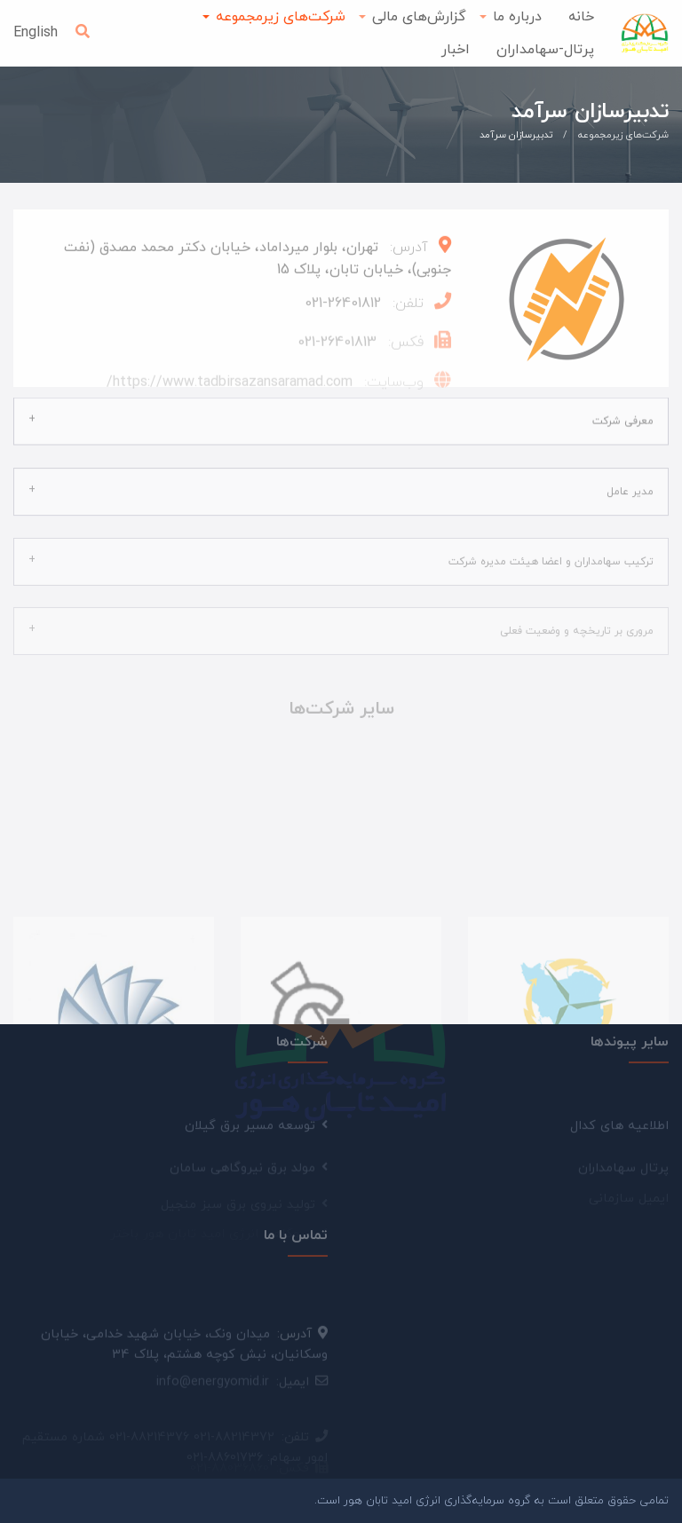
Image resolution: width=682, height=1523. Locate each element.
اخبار (455, 49)
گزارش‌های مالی (419, 17)
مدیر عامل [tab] (630, 482)
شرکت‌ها (302, 1035)
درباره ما (517, 17)
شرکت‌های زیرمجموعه (280, 17)
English (35, 33)
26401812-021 (343, 309)
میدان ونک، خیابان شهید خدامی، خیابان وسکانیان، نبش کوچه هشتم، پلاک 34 (184, 1353)
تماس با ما (296, 1228)
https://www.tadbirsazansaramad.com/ (230, 387)
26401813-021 (337, 348)
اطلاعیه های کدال (619, 1131)
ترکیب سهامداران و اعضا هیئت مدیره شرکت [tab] (551, 551)
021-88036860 (229, 1441)
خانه (581, 17)
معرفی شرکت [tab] (623, 413)
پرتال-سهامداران (545, 49)
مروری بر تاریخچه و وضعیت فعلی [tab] (577, 620)
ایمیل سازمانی (629, 1173)
